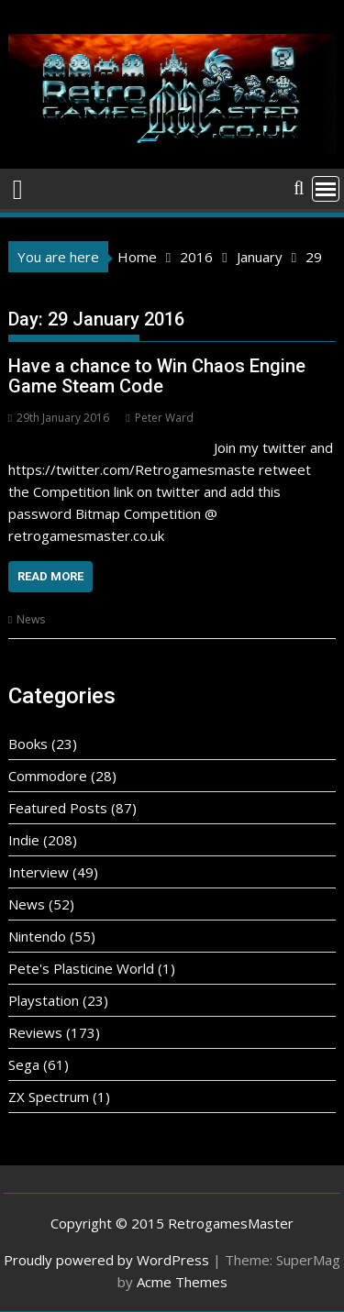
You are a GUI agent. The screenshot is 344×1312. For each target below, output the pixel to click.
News (31, 619)
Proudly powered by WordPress (106, 1260)
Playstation (43, 1000)
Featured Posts (57, 808)
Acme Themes (182, 1282)
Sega (23, 1064)
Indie (23, 840)
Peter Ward (159, 417)
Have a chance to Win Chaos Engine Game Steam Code (156, 376)
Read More (50, 576)
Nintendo (37, 936)
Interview (38, 872)
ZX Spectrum (48, 1096)
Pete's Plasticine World (81, 968)
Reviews (35, 1032)
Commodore (47, 775)
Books (28, 743)
